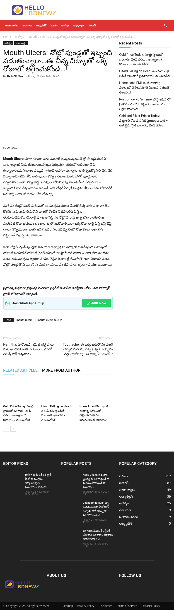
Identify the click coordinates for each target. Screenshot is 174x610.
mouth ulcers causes (49, 319)
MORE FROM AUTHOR (61, 370)
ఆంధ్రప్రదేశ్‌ (41, 25)
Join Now (96, 303)
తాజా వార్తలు (11, 25)
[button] (165, 25)
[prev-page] (6, 429)
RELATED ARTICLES (20, 370)
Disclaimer (105, 606)
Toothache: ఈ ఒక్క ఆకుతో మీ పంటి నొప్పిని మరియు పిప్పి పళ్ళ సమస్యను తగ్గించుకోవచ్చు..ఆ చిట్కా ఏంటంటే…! (88, 349)
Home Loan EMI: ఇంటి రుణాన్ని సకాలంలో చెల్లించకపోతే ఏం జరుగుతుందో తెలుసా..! (144, 87)
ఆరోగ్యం (65, 25)
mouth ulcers (24, 319)
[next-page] (13, 429)
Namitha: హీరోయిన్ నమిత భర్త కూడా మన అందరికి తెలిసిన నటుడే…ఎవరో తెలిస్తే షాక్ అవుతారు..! (28, 349)
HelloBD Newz (15, 76)
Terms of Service (126, 606)
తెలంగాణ (27, 25)
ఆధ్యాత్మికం (79, 25)
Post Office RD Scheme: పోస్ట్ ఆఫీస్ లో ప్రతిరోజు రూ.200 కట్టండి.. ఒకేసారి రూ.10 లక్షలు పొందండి (144, 104)
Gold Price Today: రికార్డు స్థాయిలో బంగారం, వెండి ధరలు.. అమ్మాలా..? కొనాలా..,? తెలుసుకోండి (141, 59)
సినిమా (53, 25)
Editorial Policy (150, 606)
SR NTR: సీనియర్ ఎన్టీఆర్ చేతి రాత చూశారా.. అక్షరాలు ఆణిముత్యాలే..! (98, 534)
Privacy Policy (85, 606)
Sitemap (68, 606)
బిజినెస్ (92, 25)
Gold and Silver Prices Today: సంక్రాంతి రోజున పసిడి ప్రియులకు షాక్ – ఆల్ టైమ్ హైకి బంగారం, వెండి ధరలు (143, 120)
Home (7, 37)
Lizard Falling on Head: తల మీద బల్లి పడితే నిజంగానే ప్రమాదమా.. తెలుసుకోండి (144, 73)
